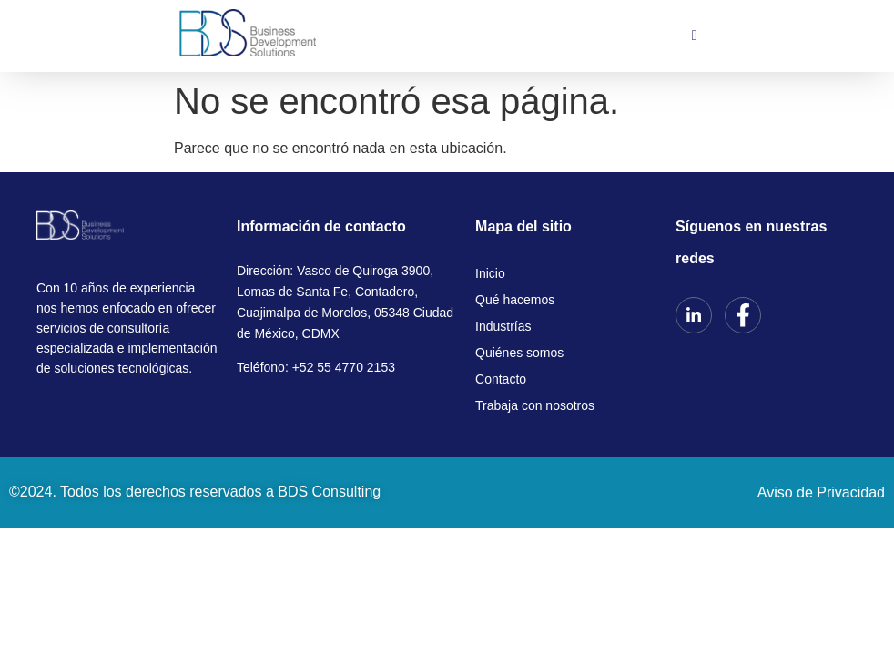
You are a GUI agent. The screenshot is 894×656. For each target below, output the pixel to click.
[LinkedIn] (694, 315)
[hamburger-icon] (694, 35)
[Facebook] (743, 315)
